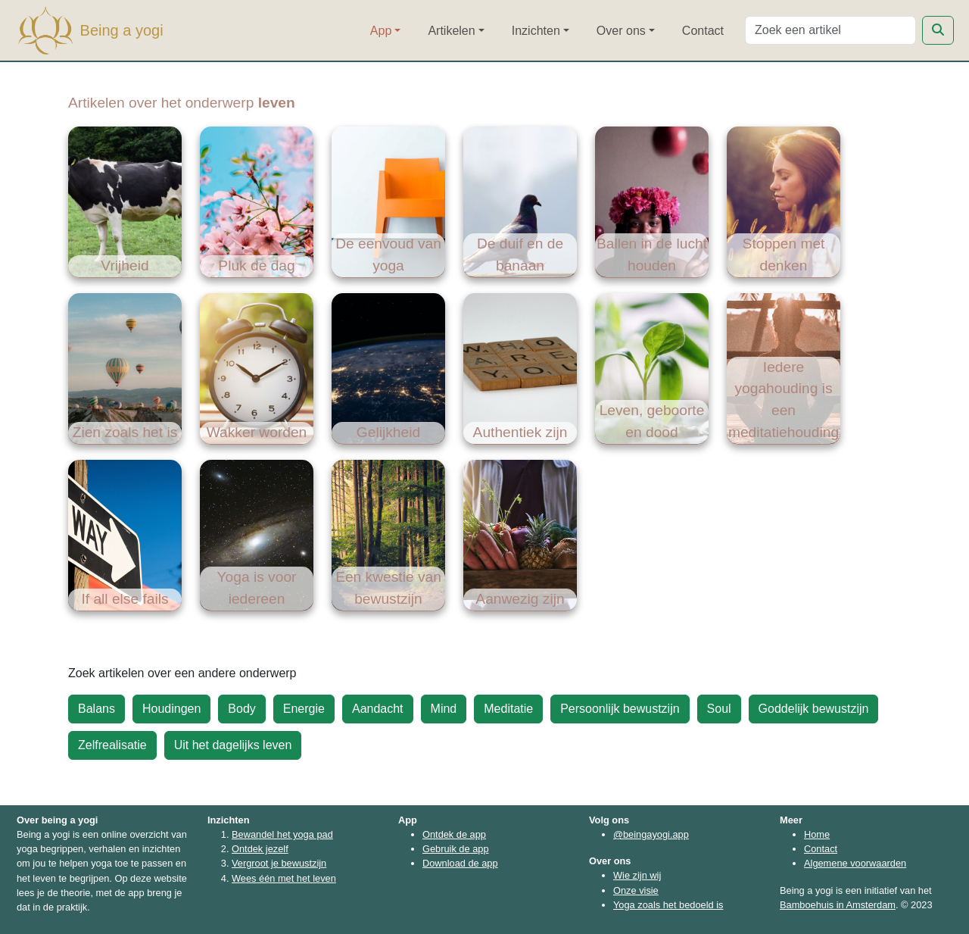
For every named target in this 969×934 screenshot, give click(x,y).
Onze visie (636, 890)
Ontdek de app (454, 834)
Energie (304, 708)
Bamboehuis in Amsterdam (838, 905)
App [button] (380, 30)
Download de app (460, 863)
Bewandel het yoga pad (282, 834)
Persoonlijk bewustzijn (619, 708)
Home (817, 834)
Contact (703, 30)
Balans (96, 708)
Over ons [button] (621, 30)
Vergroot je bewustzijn (279, 863)
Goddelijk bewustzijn (814, 708)
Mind (444, 708)
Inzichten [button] (536, 30)
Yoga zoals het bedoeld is (668, 905)
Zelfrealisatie (112, 745)
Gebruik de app (455, 848)
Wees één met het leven (284, 878)
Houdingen (171, 708)
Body (241, 708)
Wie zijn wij (637, 875)
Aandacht (377, 708)
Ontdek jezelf (260, 848)
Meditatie (508, 708)
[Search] (830, 30)
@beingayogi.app (651, 834)
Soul (719, 708)
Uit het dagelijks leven (233, 745)
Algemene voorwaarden (855, 863)
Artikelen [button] (451, 30)
